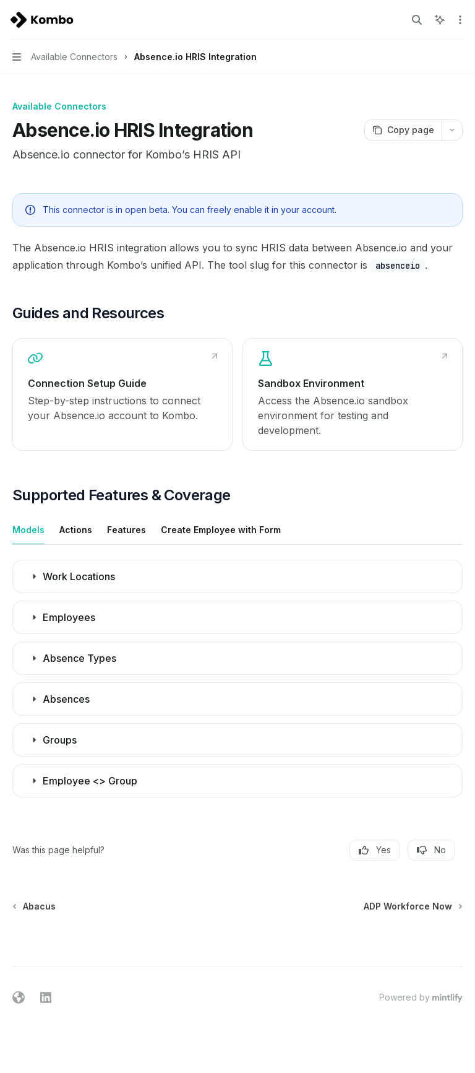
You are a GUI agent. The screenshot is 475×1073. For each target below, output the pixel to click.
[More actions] (459, 19)
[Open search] (417, 20)
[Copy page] (403, 130)
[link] (122, 394)
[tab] (28, 529)
